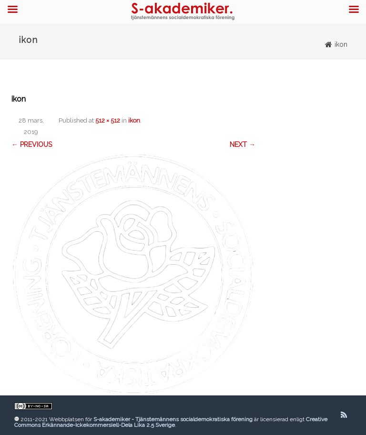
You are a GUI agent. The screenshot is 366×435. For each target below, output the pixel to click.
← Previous (31, 144)
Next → (242, 144)
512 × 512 (107, 120)
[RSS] (344, 415)
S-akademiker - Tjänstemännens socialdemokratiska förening (173, 419)
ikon (134, 120)
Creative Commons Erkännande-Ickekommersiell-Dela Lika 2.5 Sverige (170, 422)
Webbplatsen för (71, 419)
